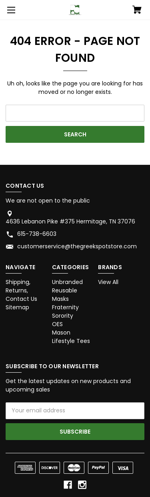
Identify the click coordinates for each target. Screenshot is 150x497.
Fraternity (65, 307)
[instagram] (82, 485)
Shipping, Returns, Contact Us (21, 290)
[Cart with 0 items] (137, 10)
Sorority (62, 316)
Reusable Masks (64, 294)
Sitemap (17, 307)
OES (57, 324)
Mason (61, 333)
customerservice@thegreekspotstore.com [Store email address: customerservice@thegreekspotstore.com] (77, 246)
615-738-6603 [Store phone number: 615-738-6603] (36, 234)
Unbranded (67, 282)
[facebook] (68, 485)
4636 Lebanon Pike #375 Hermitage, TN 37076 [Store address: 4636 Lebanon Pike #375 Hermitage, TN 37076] (70, 221)
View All (108, 282)
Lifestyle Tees (71, 341)
